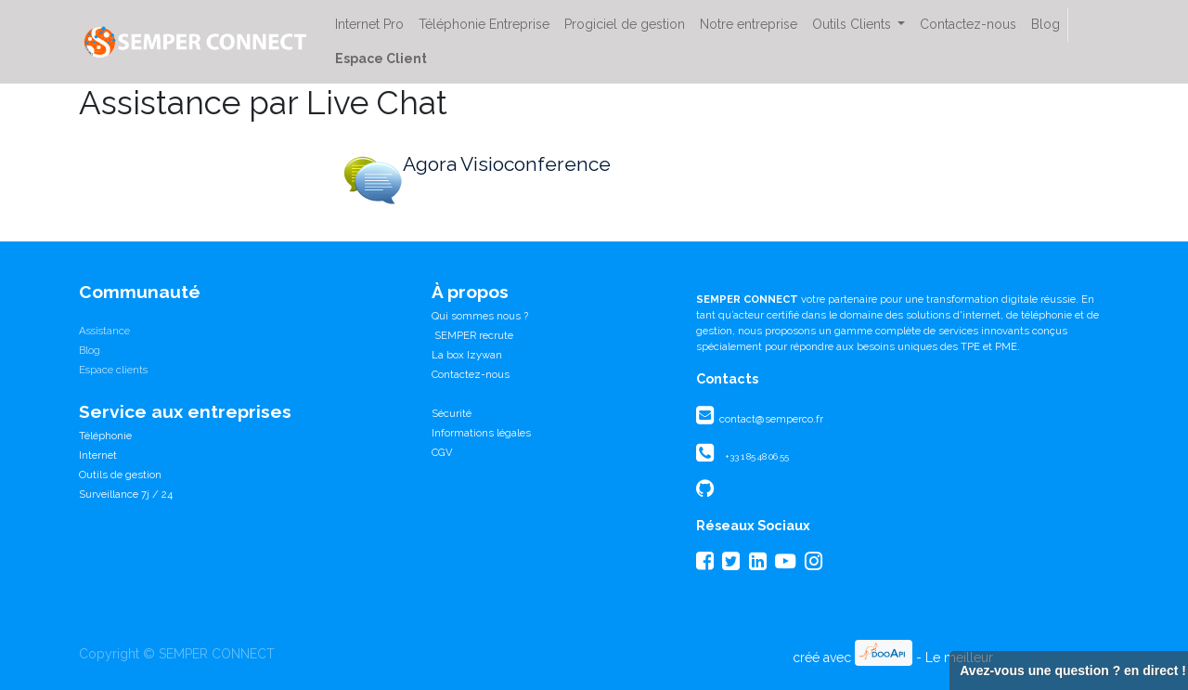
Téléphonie (105, 435)
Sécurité (451, 413)
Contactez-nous (471, 374)
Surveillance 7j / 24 (126, 494)
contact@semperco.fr (770, 418)
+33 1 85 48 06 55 (757, 456)
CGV (442, 452)
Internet (98, 455)
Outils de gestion (120, 474)
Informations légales (481, 432)
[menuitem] (369, 24)
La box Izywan (467, 354)
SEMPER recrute (472, 335)
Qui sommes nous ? (480, 315)
